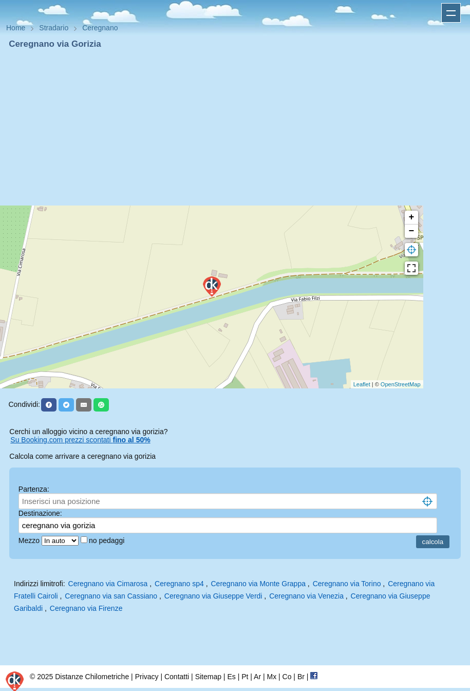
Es (231, 677)
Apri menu (451, 13)
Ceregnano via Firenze (86, 608)
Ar (257, 677)
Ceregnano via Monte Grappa (258, 584)
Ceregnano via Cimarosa (108, 584)
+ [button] (412, 217)
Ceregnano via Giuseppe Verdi (213, 596)
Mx (271, 677)
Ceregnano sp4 (179, 584)
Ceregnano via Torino (347, 584)
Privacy (147, 677)
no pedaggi (107, 540)
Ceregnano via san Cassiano (111, 596)
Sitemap (208, 677)
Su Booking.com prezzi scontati (80, 440)
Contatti (176, 677)
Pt (244, 677)
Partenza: (33, 489)
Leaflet (361, 384)
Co (287, 677)
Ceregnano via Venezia (306, 596)
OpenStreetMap (401, 384)
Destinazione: (40, 513)
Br (301, 677)
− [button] (412, 231)
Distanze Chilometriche (92, 677)
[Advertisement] (235, 127)
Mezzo (30, 540)
